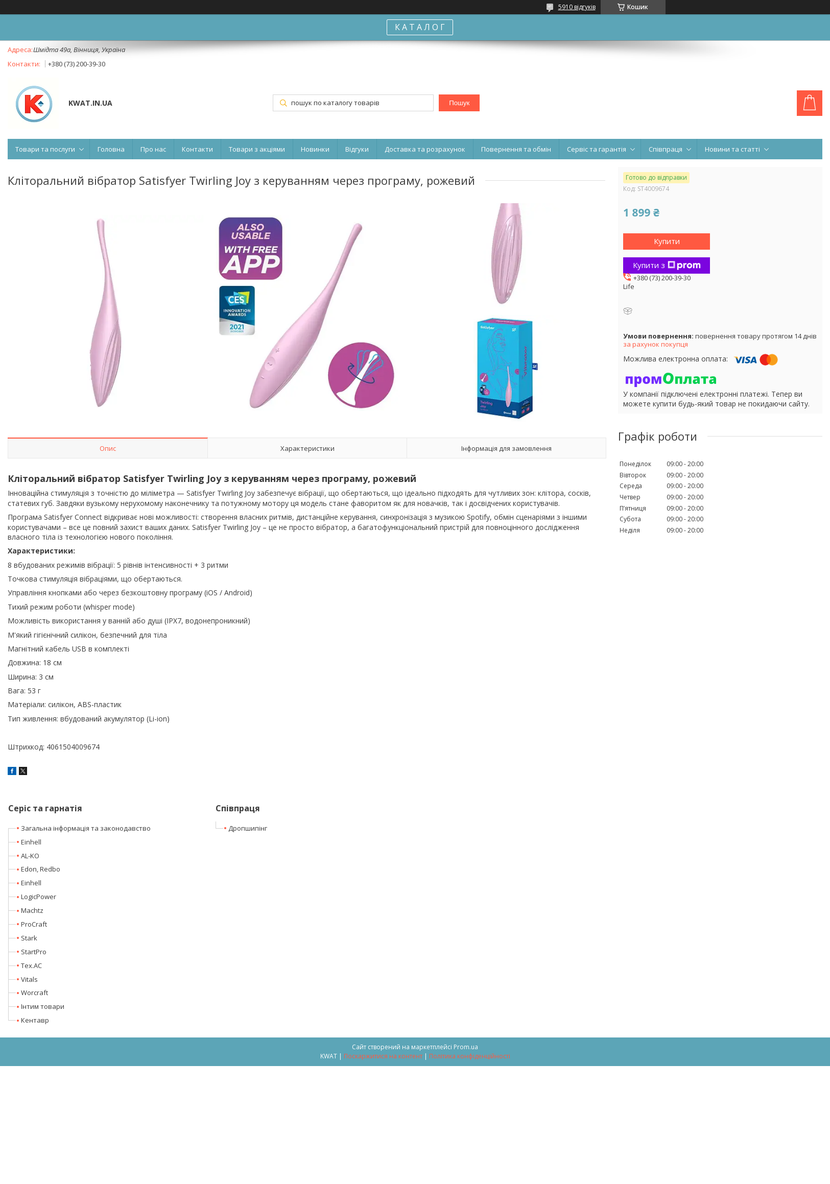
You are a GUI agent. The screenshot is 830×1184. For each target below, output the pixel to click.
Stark (29, 938)
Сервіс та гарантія (596, 149)
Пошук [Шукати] (459, 103)
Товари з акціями (257, 149)
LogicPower (38, 896)
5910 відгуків (577, 7)
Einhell (31, 842)
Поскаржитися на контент (383, 1056)
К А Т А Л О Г (420, 27)
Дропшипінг (247, 828)
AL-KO (30, 855)
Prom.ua (466, 1047)
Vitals (29, 979)
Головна (111, 149)
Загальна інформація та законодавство (86, 828)
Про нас (153, 149)
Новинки (315, 149)
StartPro (33, 951)
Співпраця (665, 149)
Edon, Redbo (40, 869)
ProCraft (34, 924)
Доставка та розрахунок (425, 149)
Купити (667, 241)
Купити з (667, 265)
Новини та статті (732, 149)
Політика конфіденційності (469, 1056)
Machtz (32, 910)
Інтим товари (42, 1006)
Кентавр (35, 1020)
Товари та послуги (45, 149)
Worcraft (34, 992)
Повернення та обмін (516, 149)
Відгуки (357, 149)
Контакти (197, 149)
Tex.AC (31, 965)
